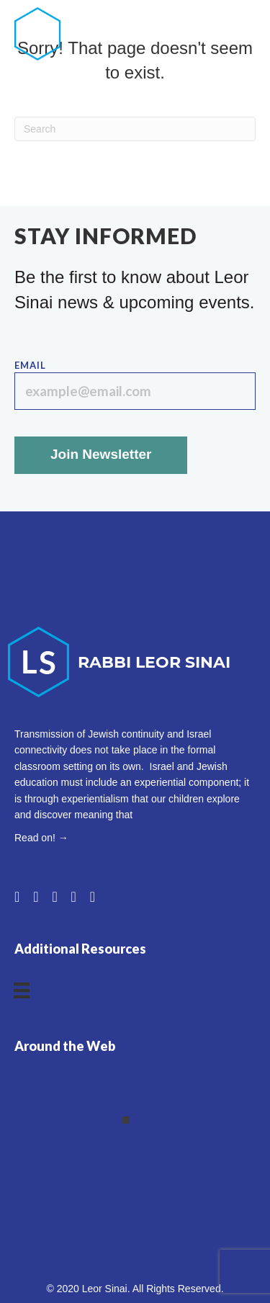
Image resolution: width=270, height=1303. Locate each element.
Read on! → (41, 837)
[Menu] (248, 34)
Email (135, 385)
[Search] (135, 129)
